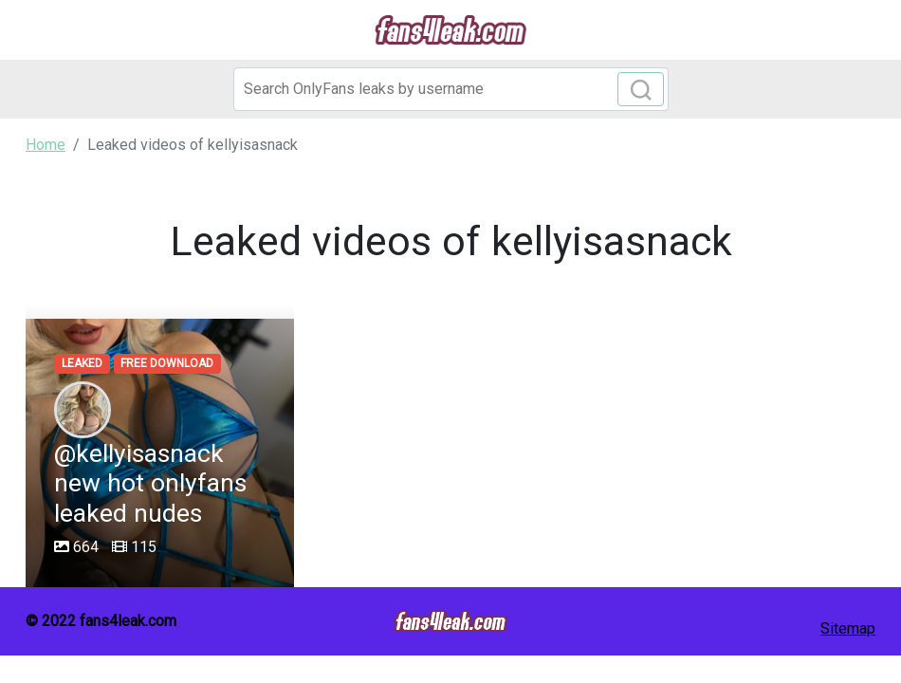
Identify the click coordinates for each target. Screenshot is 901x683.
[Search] (451, 89)
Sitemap (847, 628)
